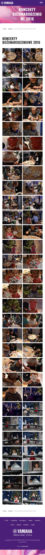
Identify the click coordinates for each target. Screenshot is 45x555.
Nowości (37, 520)
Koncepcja (22, 520)
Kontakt (25, 525)
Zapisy (30, 520)
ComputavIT (24, 546)
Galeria (19, 525)
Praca (12, 525)
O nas (6, 520)
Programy (14, 520)
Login (32, 525)
